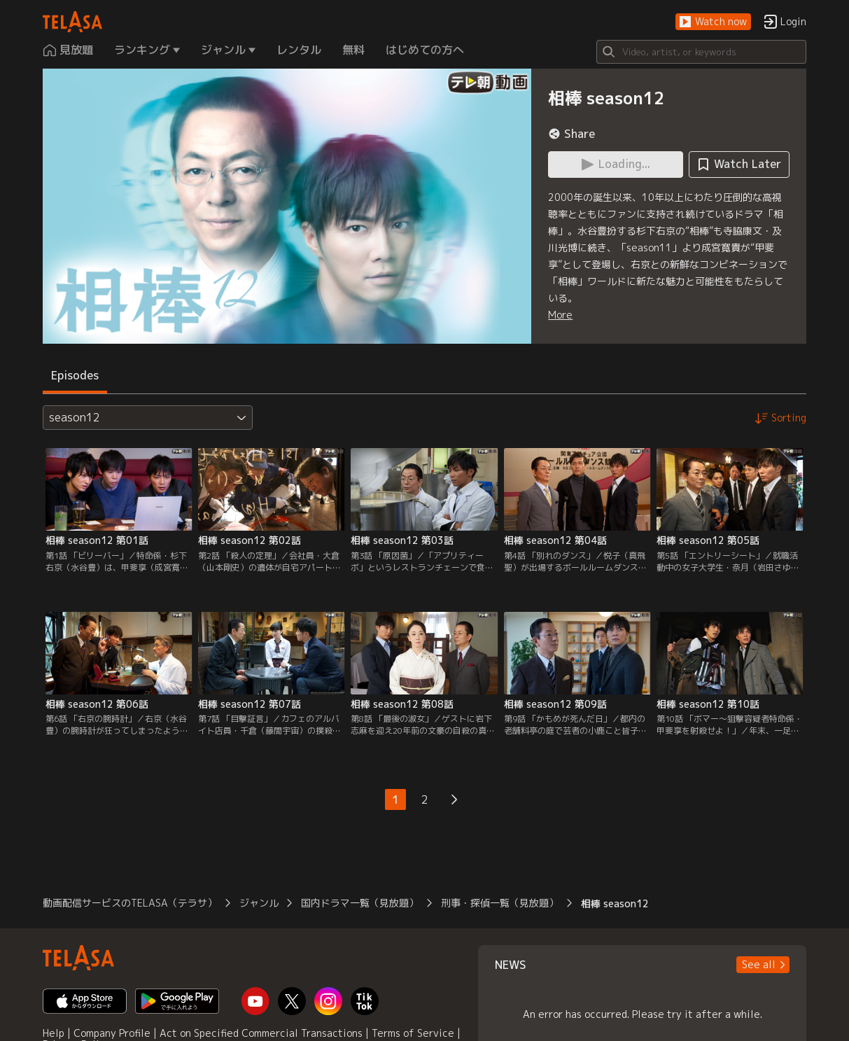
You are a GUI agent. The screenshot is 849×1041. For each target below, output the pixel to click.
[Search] (701, 52)
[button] (713, 22)
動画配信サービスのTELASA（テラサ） (130, 902)
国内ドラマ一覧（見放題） (360, 902)
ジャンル (259, 902)
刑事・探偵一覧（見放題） (500, 902)
